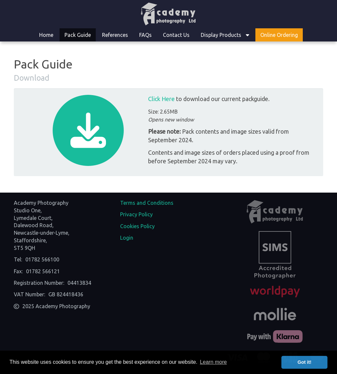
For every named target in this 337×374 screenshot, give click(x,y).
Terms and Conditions (146, 203)
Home (46, 35)
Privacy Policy (136, 214)
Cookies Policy (137, 226)
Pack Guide (78, 35)
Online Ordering (279, 35)
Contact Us (176, 35)
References (115, 35)
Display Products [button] (225, 35)
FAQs (145, 35)
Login (126, 238)
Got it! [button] (304, 362)
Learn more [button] (213, 362)
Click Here (161, 98)
